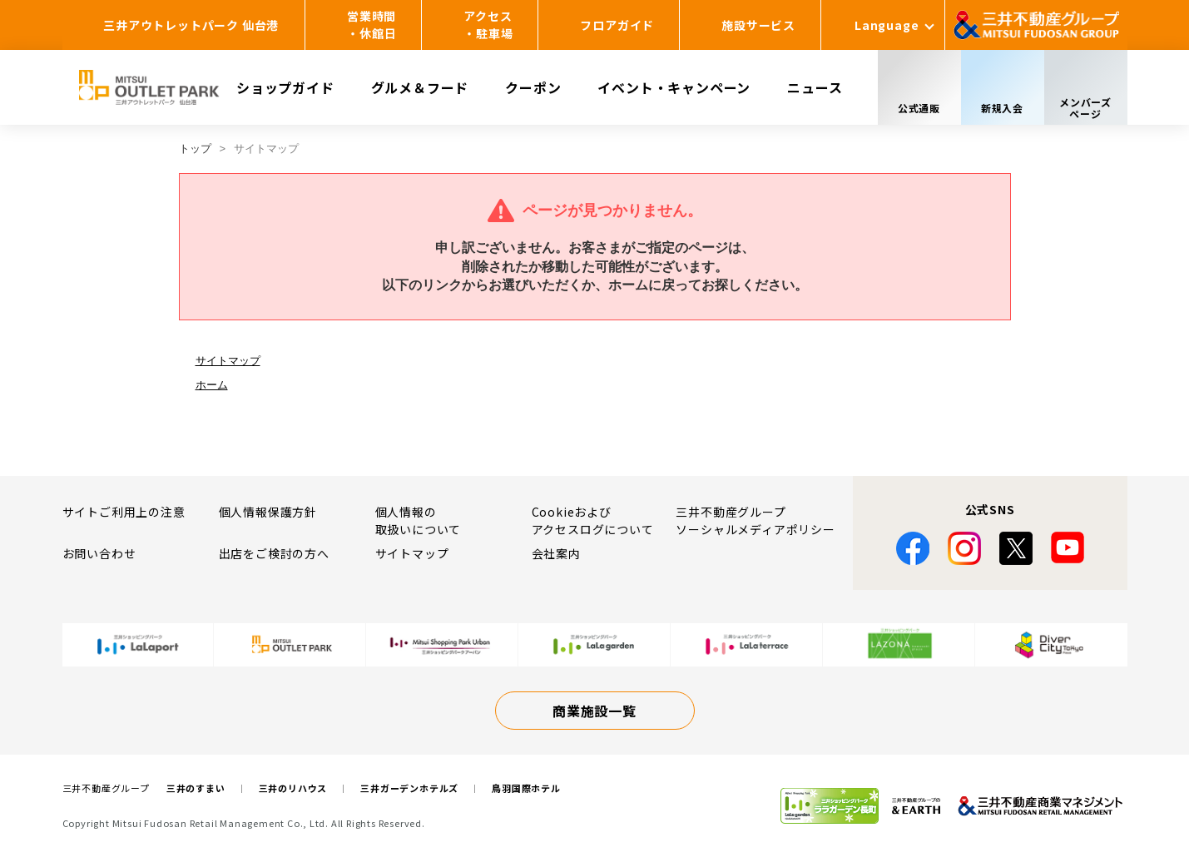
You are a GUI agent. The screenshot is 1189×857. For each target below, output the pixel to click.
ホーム (212, 385)
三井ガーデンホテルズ (409, 788)
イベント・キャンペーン (674, 87)
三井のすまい (195, 788)
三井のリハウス (293, 788)
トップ (195, 148)
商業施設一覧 (594, 711)
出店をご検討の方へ (274, 553)
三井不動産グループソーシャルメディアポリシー (755, 520)
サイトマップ (228, 360)
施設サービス (758, 25)
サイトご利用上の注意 (124, 511)
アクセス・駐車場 (488, 24)
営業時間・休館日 (371, 24)
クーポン (533, 87)
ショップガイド (285, 87)
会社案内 (556, 553)
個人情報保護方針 (268, 511)
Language (887, 25)
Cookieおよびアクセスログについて (593, 520)
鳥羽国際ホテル (526, 788)
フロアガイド (617, 25)
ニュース (814, 87)
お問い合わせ (99, 553)
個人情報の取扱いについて (418, 520)
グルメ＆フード (420, 87)
